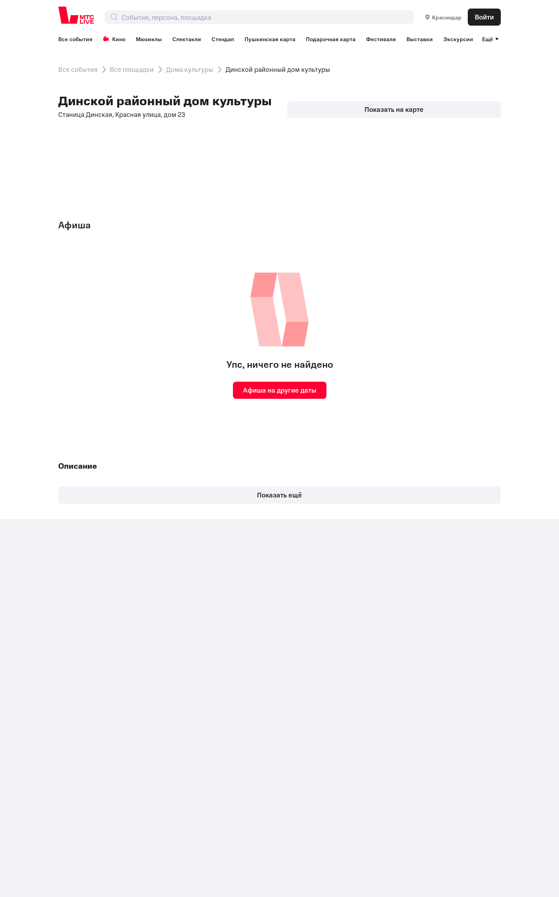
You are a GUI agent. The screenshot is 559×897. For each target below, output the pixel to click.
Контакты (73, 737)
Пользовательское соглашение (358, 648)
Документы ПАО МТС (207, 737)
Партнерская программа (456, 617)
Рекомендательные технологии (448, 635)
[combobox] (267, 17)
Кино (114, 39)
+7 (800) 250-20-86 (89, 723)
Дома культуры (189, 69)
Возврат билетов (356, 666)
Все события (75, 39)
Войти (484, 16)
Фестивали (381, 39)
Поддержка (348, 679)
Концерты (433, 652)
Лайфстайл (347, 617)
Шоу (425, 666)
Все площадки (132, 69)
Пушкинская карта (270, 39)
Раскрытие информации (131, 737)
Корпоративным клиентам (459, 590)
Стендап (223, 39)
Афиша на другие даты (279, 390)
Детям (428, 679)
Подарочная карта (331, 39)
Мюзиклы (149, 39)
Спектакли (186, 39)
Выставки (419, 39)
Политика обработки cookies (291, 737)
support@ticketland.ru (133, 877)
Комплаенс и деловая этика (384, 737)
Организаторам (442, 603)
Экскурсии (458, 39)
